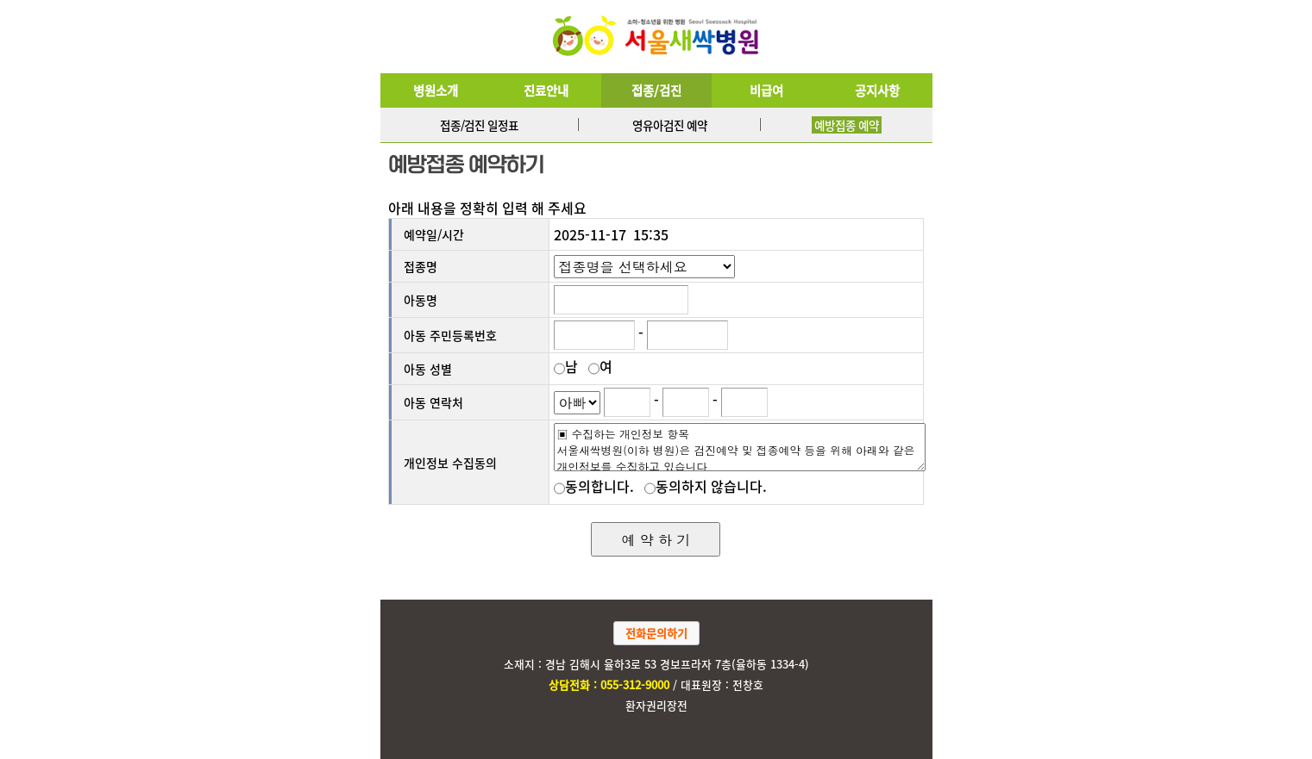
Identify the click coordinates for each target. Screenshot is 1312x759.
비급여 (766, 90)
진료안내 (546, 90)
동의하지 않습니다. (709, 486)
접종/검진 (656, 90)
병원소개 (435, 90)
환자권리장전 (656, 705)
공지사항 (877, 90)
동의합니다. (597, 486)
